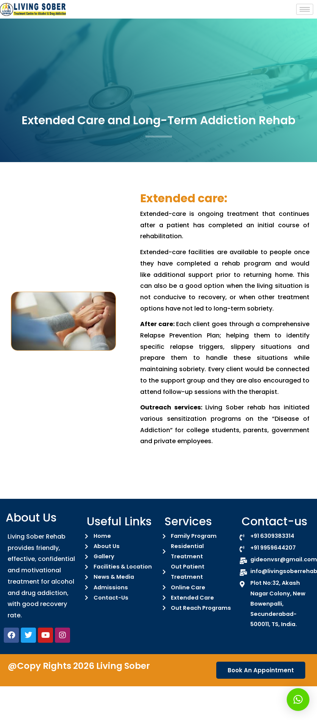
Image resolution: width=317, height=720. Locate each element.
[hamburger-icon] (304, 9)
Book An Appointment (261, 670)
